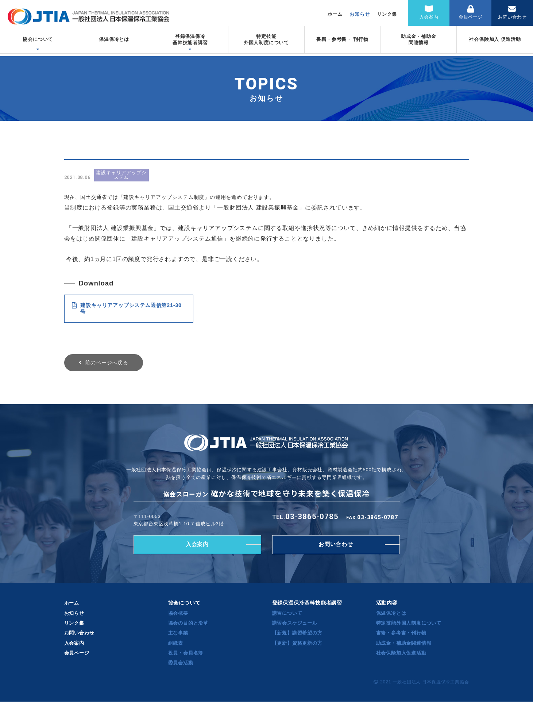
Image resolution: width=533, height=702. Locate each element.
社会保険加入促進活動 (401, 653)
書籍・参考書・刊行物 (401, 633)
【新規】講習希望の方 (297, 633)
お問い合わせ (512, 12)
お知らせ (359, 14)
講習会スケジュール (294, 623)
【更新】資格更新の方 (297, 643)
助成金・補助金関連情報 (404, 643)
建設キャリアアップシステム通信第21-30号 (127, 308)
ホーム (335, 14)
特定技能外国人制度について (408, 623)
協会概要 (178, 613)
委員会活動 (180, 663)
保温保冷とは (391, 613)
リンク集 (387, 14)
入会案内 (428, 12)
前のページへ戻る (106, 362)
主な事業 (178, 633)
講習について (287, 613)
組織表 (175, 643)
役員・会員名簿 (186, 653)
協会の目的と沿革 (188, 623)
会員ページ (470, 12)
